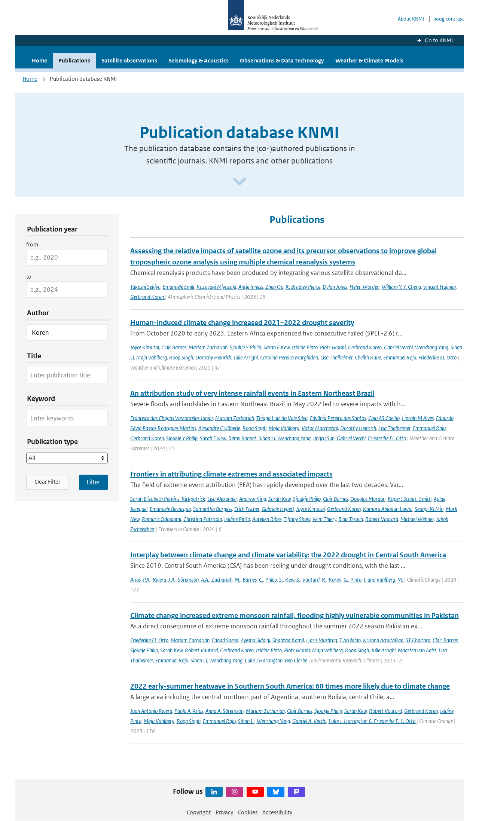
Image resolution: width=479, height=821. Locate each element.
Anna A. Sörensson (224, 710)
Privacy (224, 812)
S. (281, 579)
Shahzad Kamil (288, 640)
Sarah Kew (279, 498)
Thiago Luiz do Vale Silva (282, 418)
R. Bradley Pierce (303, 286)
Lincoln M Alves (418, 418)
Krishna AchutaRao (383, 640)
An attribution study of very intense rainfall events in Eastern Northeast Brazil (252, 393)
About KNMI (411, 19)
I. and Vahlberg (379, 579)
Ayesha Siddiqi (255, 640)
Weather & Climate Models (369, 60)
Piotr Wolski (333, 347)
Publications (74, 60)
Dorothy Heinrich (213, 357)
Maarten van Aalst (417, 650)
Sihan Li (267, 438)
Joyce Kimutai (144, 347)
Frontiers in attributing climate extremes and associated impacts (231, 474)
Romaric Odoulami (161, 519)
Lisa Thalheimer (336, 357)
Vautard (311, 579)
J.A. (172, 579)
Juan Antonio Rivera (151, 710)
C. (261, 579)
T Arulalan (350, 640)
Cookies (247, 812)
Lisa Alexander (222, 498)
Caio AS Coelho (384, 418)
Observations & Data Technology (282, 60)
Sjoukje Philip (307, 498)
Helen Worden (364, 286)
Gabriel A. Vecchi (309, 720)
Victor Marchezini (320, 428)
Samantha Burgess (212, 508)
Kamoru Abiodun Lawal (387, 508)
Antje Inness (250, 286)
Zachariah (221, 579)
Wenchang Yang (431, 347)
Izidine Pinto (305, 347)
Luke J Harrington (264, 660)
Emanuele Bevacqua (170, 508)
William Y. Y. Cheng (401, 286)
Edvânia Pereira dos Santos (338, 418)
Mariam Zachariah (208, 347)
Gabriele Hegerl (278, 508)
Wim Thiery (324, 519)
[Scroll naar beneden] (239, 182)
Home (39, 60)
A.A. (205, 579)
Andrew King (252, 498)
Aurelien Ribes (266, 519)
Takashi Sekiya (145, 286)
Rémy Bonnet (242, 438)
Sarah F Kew (276, 347)
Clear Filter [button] (47, 481)
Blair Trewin (350, 519)
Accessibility (277, 812)
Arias (135, 579)
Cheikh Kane (368, 357)
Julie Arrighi (246, 357)
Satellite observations (129, 60)
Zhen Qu (274, 286)
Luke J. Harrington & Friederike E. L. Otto (373, 720)
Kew (289, 579)
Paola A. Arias (188, 710)
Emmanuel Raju (399, 357)
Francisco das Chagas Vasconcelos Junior (171, 418)
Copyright (199, 812)
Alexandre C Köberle (219, 428)
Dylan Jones (335, 286)
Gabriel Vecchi (398, 347)
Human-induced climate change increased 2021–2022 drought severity (242, 322)
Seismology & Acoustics (198, 60)
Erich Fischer (246, 508)
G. (346, 579)
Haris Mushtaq (321, 640)
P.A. (146, 579)
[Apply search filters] (93, 482)
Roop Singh (181, 357)
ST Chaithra (418, 640)
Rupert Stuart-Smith (409, 498)
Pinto (355, 579)
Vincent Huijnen (439, 286)
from (32, 244)
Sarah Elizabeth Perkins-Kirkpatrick (167, 498)
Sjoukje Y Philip (245, 347)
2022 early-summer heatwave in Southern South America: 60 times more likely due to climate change (290, 686)
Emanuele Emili (178, 286)
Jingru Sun (324, 438)
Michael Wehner (417, 519)
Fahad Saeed (225, 640)
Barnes (249, 579)
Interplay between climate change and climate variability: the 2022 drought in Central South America (288, 555)
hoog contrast (448, 19)
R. (324, 579)
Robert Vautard (381, 519)
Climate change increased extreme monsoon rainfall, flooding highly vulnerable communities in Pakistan (294, 615)
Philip (271, 579)
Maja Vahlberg (151, 357)
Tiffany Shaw (297, 519)
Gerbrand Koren (147, 296)
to (28, 276)
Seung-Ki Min (429, 508)
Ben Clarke (296, 660)
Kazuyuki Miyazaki (216, 286)
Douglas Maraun (367, 498)
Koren (335, 579)
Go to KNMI (439, 40)
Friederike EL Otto (437, 357)
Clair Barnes (173, 347)
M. (237, 579)
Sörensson (188, 579)
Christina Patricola (202, 519)
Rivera (159, 579)
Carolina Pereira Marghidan (289, 357)
